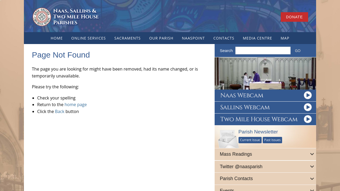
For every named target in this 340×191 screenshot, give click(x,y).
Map (284, 38)
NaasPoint (193, 38)
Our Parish (161, 38)
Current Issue (250, 140)
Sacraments (127, 38)
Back (59, 111)
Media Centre (257, 38)
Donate (294, 17)
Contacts (223, 38)
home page (76, 104)
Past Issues (272, 140)
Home (57, 38)
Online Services (88, 38)
